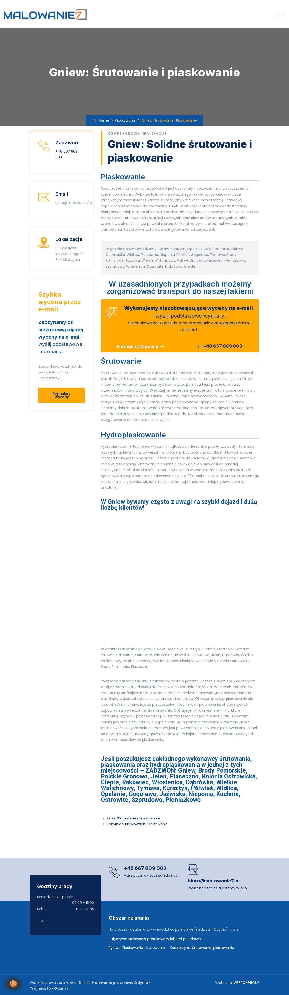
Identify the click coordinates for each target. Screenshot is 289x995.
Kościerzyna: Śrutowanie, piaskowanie (202, 947)
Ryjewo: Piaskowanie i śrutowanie (137, 947)
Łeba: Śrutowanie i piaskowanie (133, 818)
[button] (61, 395)
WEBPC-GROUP (246, 982)
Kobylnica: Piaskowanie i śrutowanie (137, 824)
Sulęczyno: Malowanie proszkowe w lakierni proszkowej (155, 938)
